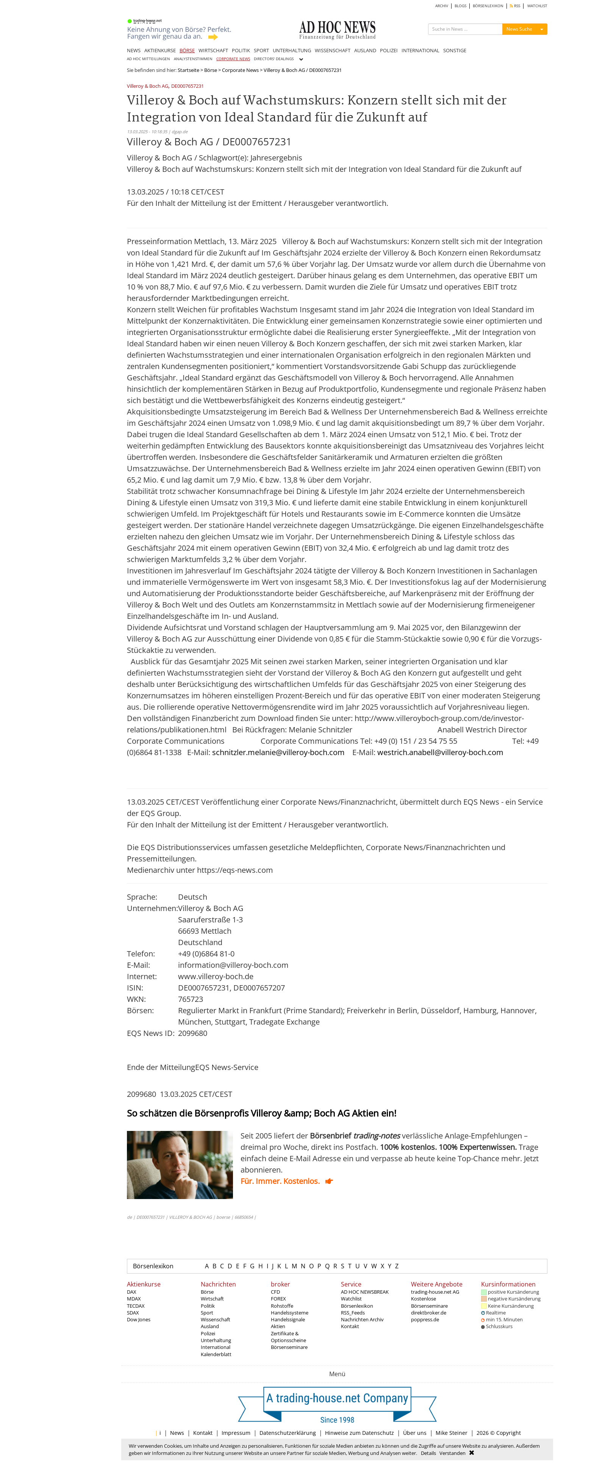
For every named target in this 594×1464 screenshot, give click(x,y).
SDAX (133, 1312)
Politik (208, 1305)
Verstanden (452, 1453)
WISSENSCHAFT (332, 50)
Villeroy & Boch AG (147, 86)
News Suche (519, 29)
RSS (515, 5)
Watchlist (351, 1298)
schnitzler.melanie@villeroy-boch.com (278, 752)
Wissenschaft (215, 1319)
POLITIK (241, 50)
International (215, 1347)
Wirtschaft (212, 1298)
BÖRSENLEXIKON (488, 5)
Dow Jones (138, 1319)
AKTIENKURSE (160, 50)
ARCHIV (441, 5)
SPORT (261, 50)
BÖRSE (187, 50)
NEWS (134, 50)
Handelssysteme (289, 1312)
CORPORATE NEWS (233, 58)
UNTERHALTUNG (292, 50)
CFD (275, 1291)
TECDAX (136, 1305)
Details (428, 1453)
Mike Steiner (451, 1432)
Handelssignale (288, 1319)
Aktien (278, 1326)
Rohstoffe (282, 1305)
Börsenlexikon (153, 1266)
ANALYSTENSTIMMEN (193, 58)
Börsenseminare (289, 1347)
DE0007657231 (187, 86)
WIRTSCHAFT (213, 50)
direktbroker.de (428, 1312)
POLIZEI (389, 50)
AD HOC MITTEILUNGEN (148, 58)
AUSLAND (365, 50)
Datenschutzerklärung (287, 1432)
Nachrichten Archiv (362, 1319)
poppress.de (425, 1319)
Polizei (208, 1333)
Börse (210, 70)
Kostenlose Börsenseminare (429, 1302)
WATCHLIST (537, 5)
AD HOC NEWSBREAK (365, 1291)
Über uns (415, 1432)
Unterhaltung (216, 1340)
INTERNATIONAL (420, 50)
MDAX (134, 1298)
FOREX (278, 1298)
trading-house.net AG (435, 1291)
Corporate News (240, 70)
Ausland (210, 1326)
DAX (131, 1291)
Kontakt (350, 1326)
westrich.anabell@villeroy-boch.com (440, 752)
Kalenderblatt (216, 1354)
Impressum (236, 1432)
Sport (207, 1312)
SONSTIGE (454, 50)
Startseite (188, 70)
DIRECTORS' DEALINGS (274, 58)
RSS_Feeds (353, 1312)
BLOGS (460, 5)
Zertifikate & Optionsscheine (288, 1337)
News (177, 1432)
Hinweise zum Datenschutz (359, 1432)
